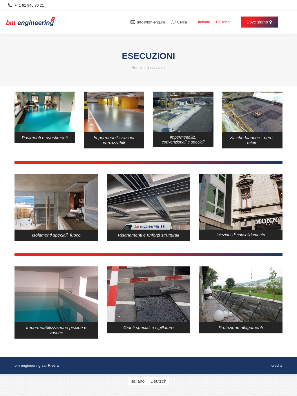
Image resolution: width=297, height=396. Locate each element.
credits (276, 365)
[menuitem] (204, 22)
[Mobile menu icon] (287, 22)
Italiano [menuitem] (204, 22)
